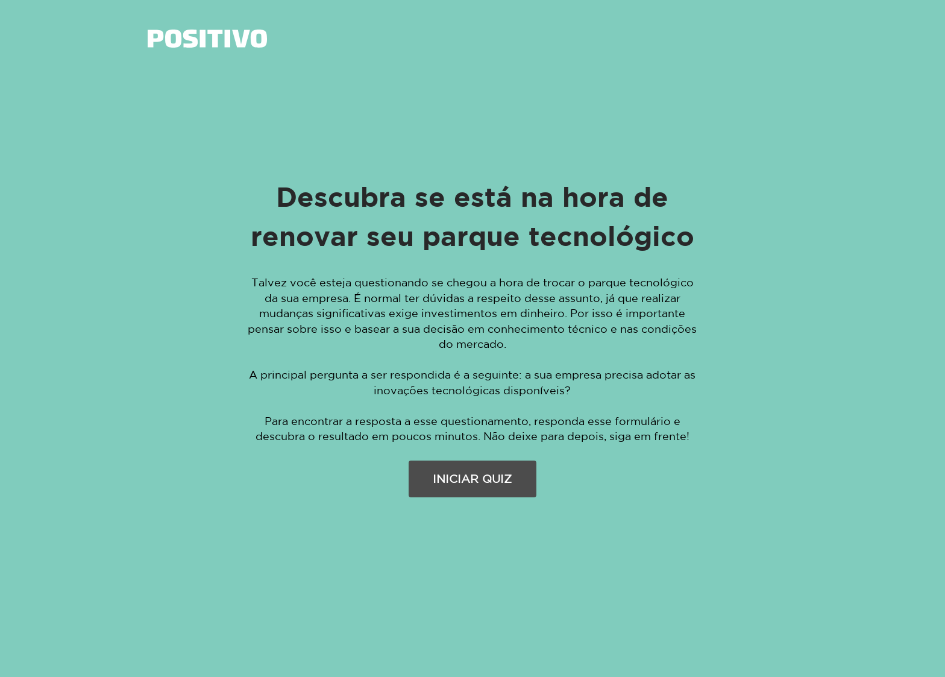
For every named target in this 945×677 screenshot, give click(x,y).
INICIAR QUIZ (472, 478)
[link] (207, 38)
